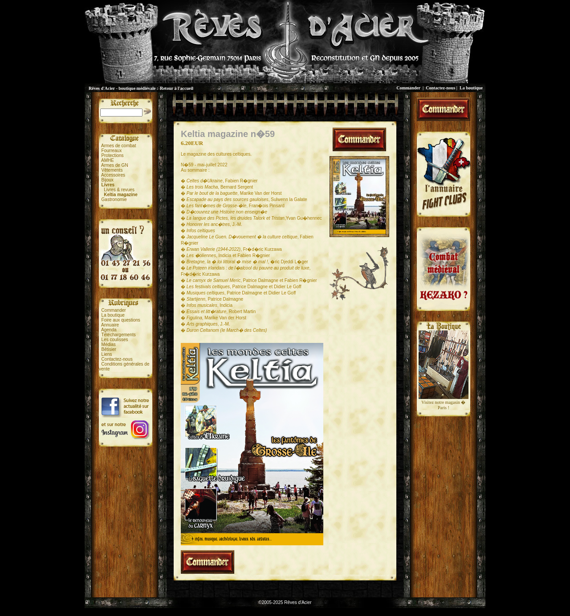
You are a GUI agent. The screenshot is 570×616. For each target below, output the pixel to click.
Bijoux (108, 179)
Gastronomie (114, 199)
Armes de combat (118, 145)
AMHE (107, 160)
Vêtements (112, 170)
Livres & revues (119, 189)
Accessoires (113, 175)
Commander (408, 87)
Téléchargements (118, 334)
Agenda (108, 329)
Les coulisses (115, 339)
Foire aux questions (121, 320)
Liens (107, 354)
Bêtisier (109, 349)
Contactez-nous (440, 87)
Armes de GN (114, 165)
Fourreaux (112, 150)
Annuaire (110, 324)
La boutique (471, 87)
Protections (113, 155)
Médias (109, 344)
